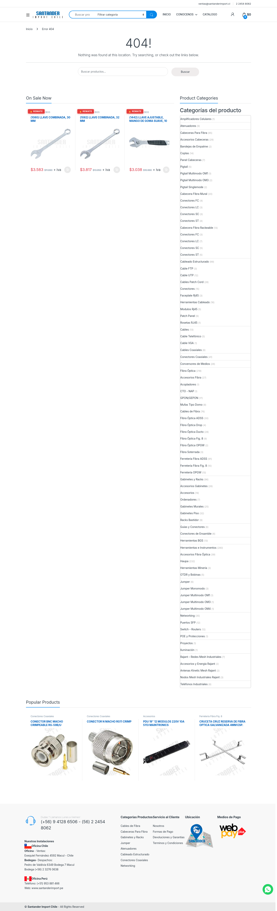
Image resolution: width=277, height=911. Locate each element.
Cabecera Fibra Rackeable (196, 227)
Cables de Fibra (190, 411)
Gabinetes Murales (192, 506)
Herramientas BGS (40, 112)
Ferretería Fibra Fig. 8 (193, 465)
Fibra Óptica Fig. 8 (191, 438)
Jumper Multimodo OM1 (195, 595)
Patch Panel (187, 315)
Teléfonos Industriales (194, 684)
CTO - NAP (187, 391)
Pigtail (184, 166)
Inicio (29, 29)
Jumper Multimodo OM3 (195, 602)
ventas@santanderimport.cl (214, 3)
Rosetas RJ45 (188, 322)
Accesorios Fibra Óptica (195, 554)
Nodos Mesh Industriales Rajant (200, 677)
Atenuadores (188, 125)
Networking (187, 615)
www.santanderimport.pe (47, 888)
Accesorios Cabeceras (194, 139)
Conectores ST (189, 220)
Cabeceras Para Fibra (193, 132)
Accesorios (187, 492)
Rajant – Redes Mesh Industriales (200, 656)
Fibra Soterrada (189, 452)
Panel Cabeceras (190, 160)
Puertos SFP (188, 622)
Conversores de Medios (195, 363)
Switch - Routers (190, 629)
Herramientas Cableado (195, 302)
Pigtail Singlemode (191, 187)
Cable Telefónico (190, 336)
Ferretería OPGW (190, 472)
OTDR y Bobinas (190, 574)
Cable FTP (186, 268)
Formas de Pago (163, 831)
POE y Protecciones (192, 636)
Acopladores (188, 384)
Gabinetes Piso (189, 513)
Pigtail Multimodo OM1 (194, 173)
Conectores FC (189, 200)
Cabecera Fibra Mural (193, 193)
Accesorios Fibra (190, 377)
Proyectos (186, 643)
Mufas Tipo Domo (191, 404)
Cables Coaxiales (191, 350)
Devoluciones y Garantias (169, 837)
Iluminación (187, 649)
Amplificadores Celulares (195, 119)
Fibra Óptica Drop (191, 425)
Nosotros (158, 825)
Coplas (184, 153)
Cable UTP (187, 275)
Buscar (185, 71)
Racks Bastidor (189, 520)
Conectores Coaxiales (194, 356)
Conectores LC (189, 207)
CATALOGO (210, 14)
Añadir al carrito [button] (67, 170)
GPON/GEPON (189, 397)
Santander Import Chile (42, 906)
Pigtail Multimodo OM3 (194, 180)
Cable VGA (187, 343)
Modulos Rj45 (188, 309)
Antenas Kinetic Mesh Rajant (198, 670)
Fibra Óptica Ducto (192, 431)
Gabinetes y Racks (191, 479)
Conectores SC (189, 214)
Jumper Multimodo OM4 (195, 608)
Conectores (187, 288)
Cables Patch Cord (192, 282)
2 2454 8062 (243, 3)
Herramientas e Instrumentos (198, 547)
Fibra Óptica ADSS (191, 418)
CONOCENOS (185, 14)
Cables (184, 329)
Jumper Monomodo (192, 588)
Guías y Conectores (192, 526)
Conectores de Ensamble (195, 533)
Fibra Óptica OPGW (192, 445)
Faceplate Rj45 (189, 295)
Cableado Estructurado (194, 261)
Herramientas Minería (193, 567)
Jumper (185, 581)
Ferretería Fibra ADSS (193, 458)
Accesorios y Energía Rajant (197, 663)
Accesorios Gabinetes (194, 486)
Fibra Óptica (187, 370)
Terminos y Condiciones (168, 843)
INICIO (167, 14)
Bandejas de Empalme (194, 146)
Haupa (184, 561)
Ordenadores (188, 499)
